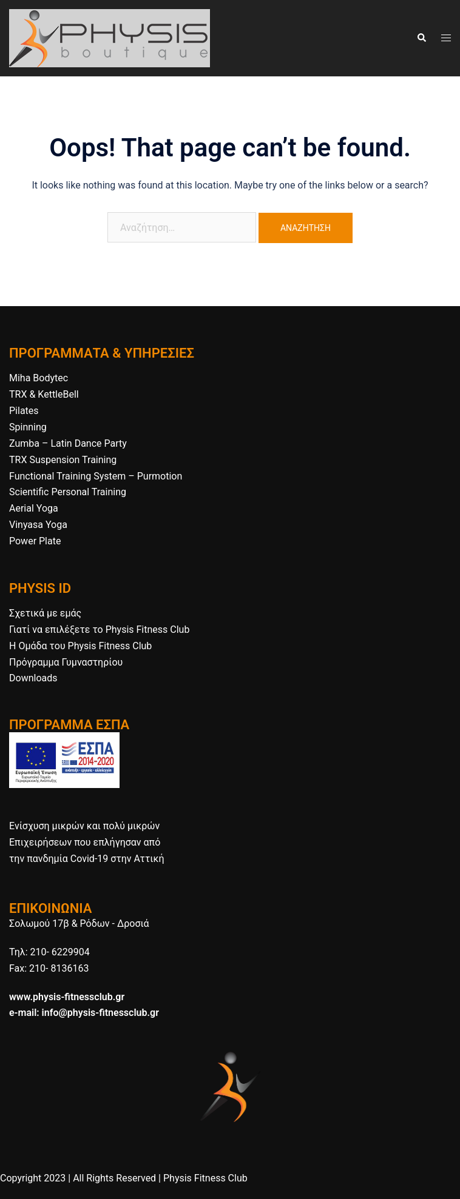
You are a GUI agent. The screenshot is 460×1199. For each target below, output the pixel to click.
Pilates (24, 410)
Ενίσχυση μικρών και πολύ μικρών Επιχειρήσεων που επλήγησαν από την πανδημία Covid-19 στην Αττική (86, 842)
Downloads (33, 678)
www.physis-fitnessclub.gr (66, 997)
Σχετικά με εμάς (45, 613)
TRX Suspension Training (63, 460)
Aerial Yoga (33, 508)
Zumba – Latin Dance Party (68, 443)
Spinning (28, 427)
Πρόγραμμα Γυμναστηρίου (66, 662)
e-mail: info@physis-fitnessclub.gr (84, 1012)
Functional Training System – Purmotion (95, 476)
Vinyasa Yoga (38, 524)
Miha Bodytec (38, 378)
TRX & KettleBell (44, 394)
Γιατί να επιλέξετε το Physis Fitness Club (99, 629)
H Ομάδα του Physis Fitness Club (80, 646)
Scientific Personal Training (67, 492)
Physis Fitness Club (205, 1178)
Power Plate (35, 541)
